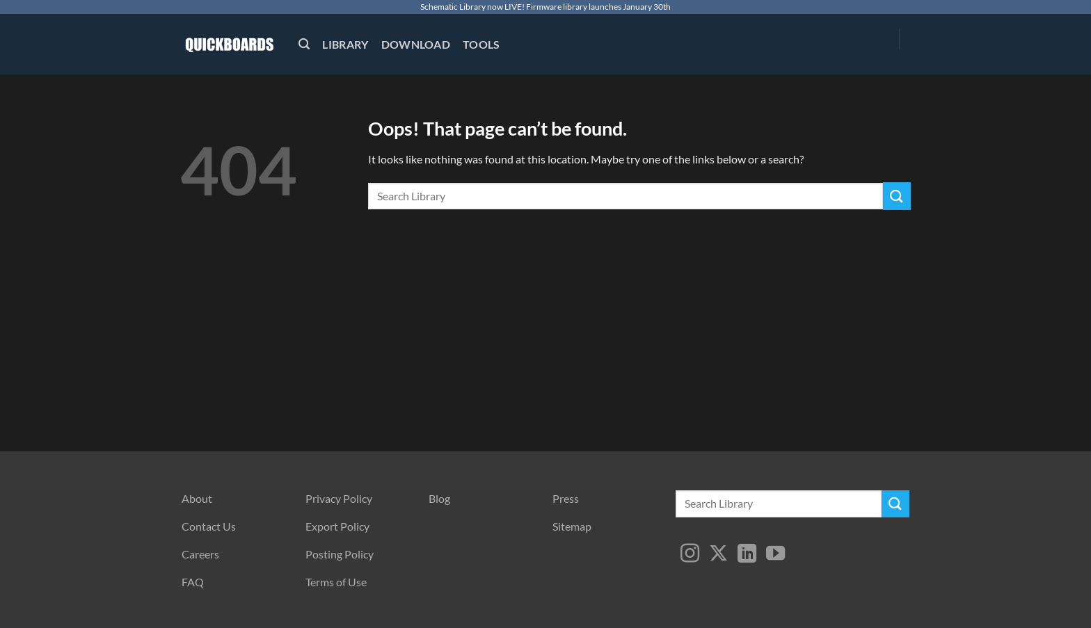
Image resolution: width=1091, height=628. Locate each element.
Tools (481, 44)
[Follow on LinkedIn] (747, 554)
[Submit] (897, 195)
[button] (304, 44)
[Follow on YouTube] (775, 554)
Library (345, 44)
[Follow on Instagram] (689, 554)
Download (416, 44)
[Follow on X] (718, 554)
